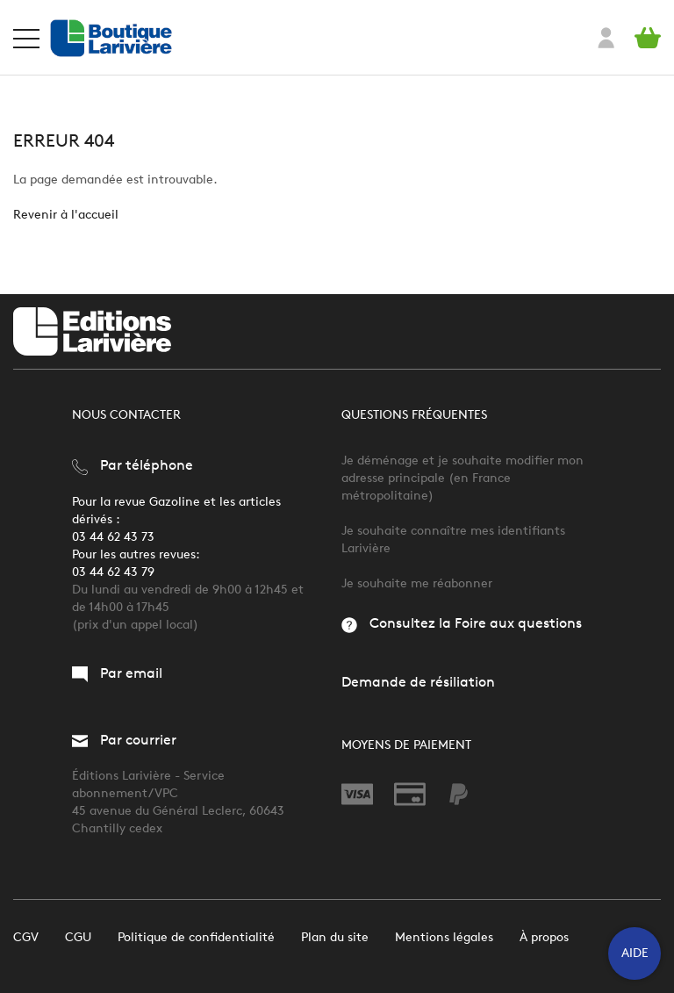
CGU (78, 937)
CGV (26, 937)
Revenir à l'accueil (65, 214)
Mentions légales (444, 937)
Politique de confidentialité (196, 937)
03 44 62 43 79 (113, 572)
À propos (544, 937)
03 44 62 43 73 (113, 536)
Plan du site (335, 937)
